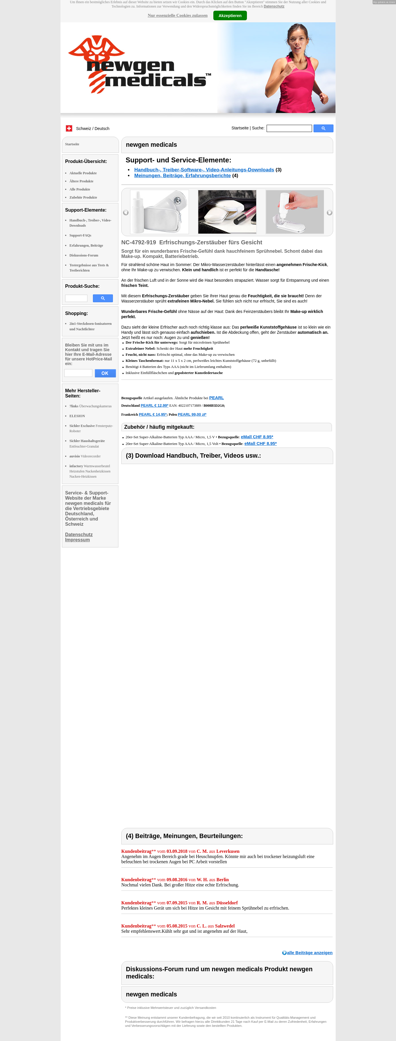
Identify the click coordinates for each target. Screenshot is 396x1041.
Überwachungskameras (90, 406)
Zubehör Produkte (83, 197)
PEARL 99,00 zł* (192, 414)
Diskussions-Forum (83, 255)
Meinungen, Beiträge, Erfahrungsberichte (182, 175)
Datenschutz (274, 6)
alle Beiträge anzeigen (310, 952)
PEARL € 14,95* (153, 414)
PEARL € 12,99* (154, 405)
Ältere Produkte (81, 181)
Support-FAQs (80, 235)
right (329, 212)
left (126, 212)
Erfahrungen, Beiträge (86, 245)
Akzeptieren (230, 15)
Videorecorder (84, 456)
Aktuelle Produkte (83, 173)
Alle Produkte (79, 189)
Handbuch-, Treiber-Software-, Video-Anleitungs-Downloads (204, 170)
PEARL (216, 397)
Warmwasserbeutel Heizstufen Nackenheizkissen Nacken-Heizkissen (90, 471)
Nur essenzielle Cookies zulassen (178, 15)
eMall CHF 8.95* (257, 436)
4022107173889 (189, 406)
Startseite (240, 128)
